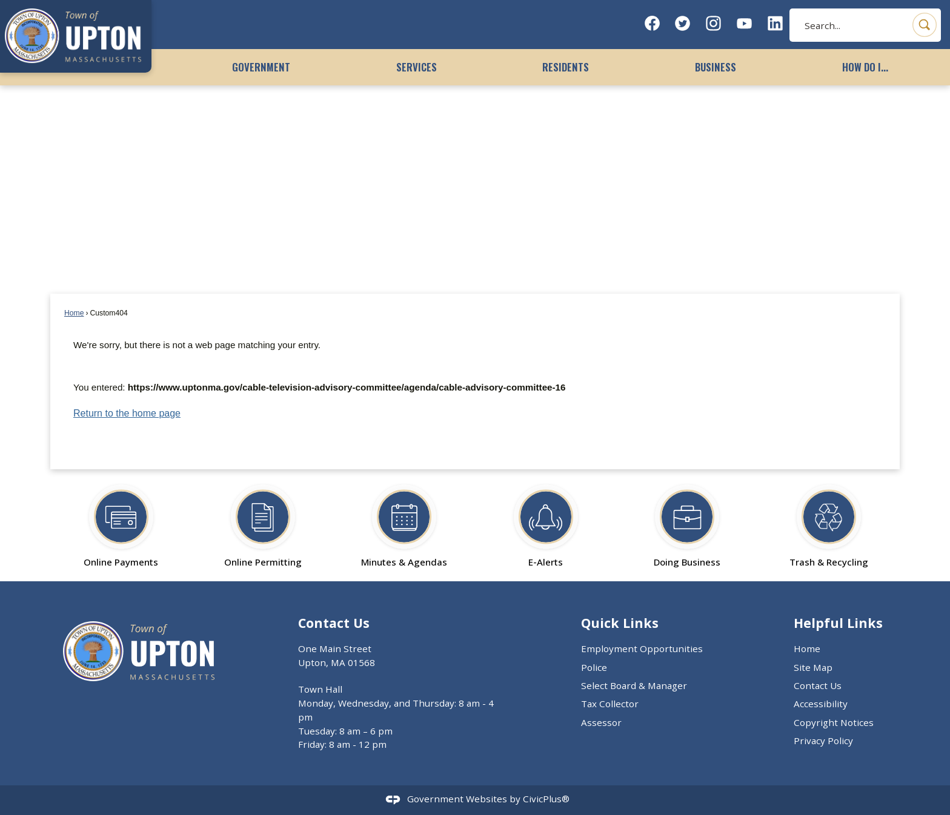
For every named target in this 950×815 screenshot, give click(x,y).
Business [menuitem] (715, 66)
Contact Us (818, 685)
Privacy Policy (823, 740)
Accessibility (821, 704)
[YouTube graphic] (744, 23)
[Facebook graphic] (652, 23)
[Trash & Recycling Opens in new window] (829, 520)
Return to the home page (127, 413)
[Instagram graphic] (713, 23)
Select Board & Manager (634, 685)
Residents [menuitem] (565, 66)
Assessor (601, 722)
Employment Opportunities (642, 648)
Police (594, 667)
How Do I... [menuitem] (865, 66)
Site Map (813, 667)
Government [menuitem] (261, 66)
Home (74, 313)
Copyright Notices (834, 722)
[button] (924, 25)
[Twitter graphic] (682, 23)
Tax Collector (610, 704)
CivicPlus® (546, 799)
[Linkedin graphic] (775, 23)
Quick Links (620, 623)
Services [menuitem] (416, 66)
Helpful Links (838, 623)
